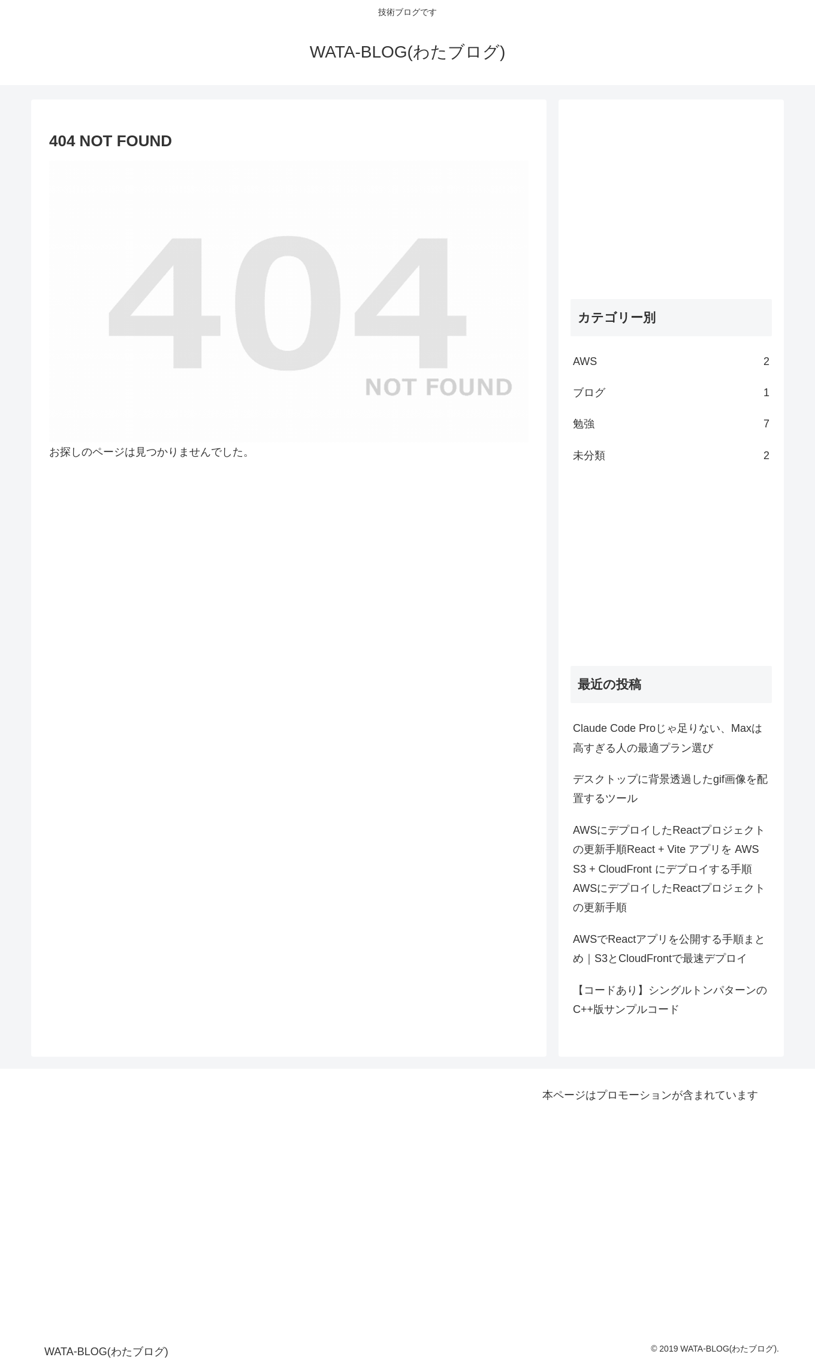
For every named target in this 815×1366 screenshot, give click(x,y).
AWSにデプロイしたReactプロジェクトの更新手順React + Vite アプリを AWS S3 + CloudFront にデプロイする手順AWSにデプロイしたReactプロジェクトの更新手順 (669, 869)
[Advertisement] (671, 195)
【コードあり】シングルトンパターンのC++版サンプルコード (670, 999)
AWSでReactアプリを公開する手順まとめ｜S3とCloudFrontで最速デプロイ (669, 948)
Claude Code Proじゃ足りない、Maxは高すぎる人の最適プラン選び (667, 737)
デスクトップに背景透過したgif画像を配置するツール (670, 788)
